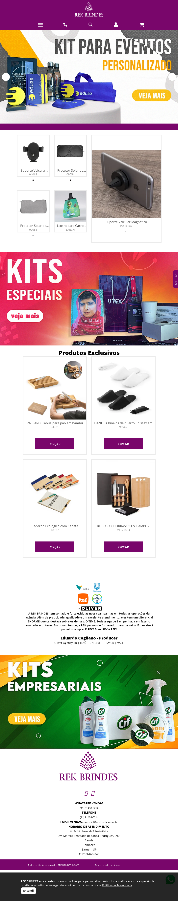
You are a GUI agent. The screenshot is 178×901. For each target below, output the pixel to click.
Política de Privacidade (117, 885)
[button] (6, 77)
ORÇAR (55, 444)
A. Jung (117, 865)
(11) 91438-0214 (89, 808)
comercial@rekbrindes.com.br (100, 822)
